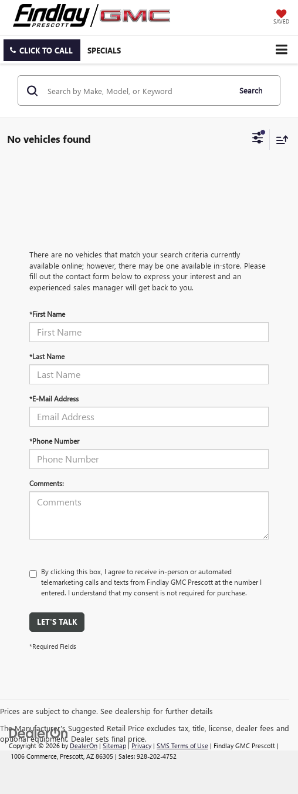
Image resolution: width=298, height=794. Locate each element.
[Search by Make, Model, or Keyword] (137, 90)
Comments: (46, 483)
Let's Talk (57, 622)
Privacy (141, 745)
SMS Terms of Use (182, 745)
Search (250, 90)
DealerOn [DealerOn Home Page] (83, 745)
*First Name (47, 314)
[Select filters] (257, 139)
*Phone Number (54, 440)
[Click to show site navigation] (281, 49)
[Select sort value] (279, 139)
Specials (104, 50)
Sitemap (114, 745)
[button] (42, 50)
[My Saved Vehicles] (281, 17)
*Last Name (47, 356)
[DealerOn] (39, 732)
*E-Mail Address (54, 398)
